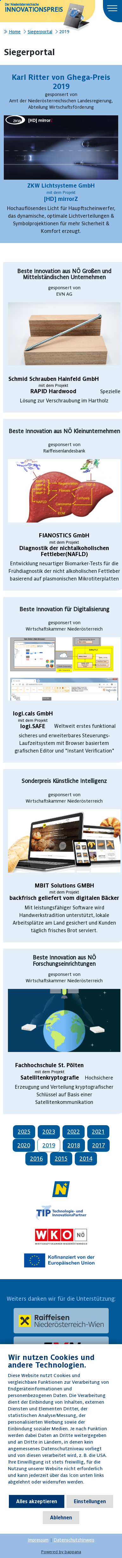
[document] (61, 1423)
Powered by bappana (61, 1551)
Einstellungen (90, 1501)
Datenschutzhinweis (74, 1539)
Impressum (38, 1539)
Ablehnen (61, 1517)
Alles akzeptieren (36, 1501)
